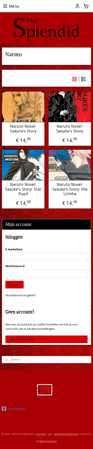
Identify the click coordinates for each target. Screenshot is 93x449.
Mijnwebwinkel (48, 441)
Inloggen (14, 284)
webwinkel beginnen (66, 433)
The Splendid (13, 408)
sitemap (40, 433)
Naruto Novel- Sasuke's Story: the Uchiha (69, 189)
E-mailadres (13, 249)
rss (49, 433)
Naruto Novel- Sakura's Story (23, 128)
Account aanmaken (21, 339)
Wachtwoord (14, 266)
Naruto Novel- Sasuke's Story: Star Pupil (23, 189)
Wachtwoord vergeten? (20, 295)
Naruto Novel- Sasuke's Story (69, 128)
